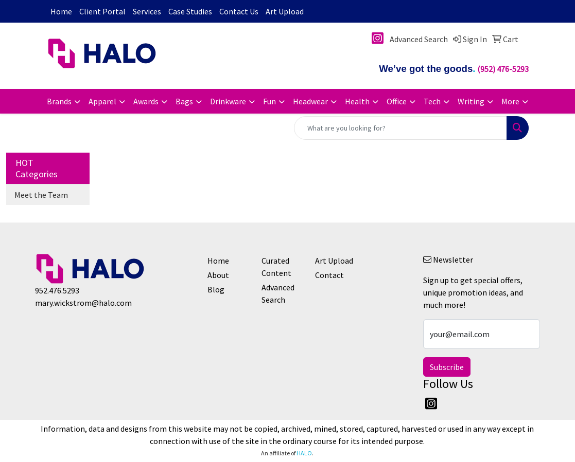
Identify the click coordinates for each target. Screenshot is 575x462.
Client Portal (102, 11)
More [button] (510, 101)
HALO (304, 453)
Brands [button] (59, 101)
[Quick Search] (400, 128)
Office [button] (397, 101)
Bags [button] (184, 101)
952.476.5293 (57, 290)
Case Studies (190, 11)
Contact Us (238, 11)
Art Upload (285, 11)
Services (147, 11)
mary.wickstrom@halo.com (83, 303)
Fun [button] (269, 101)
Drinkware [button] (228, 101)
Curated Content (276, 266)
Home (61, 11)
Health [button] (357, 101)
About (218, 275)
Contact (329, 275)
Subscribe (447, 367)
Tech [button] (432, 101)
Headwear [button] (310, 101)
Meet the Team (41, 195)
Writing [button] (471, 101)
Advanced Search (278, 293)
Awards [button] (146, 101)
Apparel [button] (102, 101)
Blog (215, 289)
